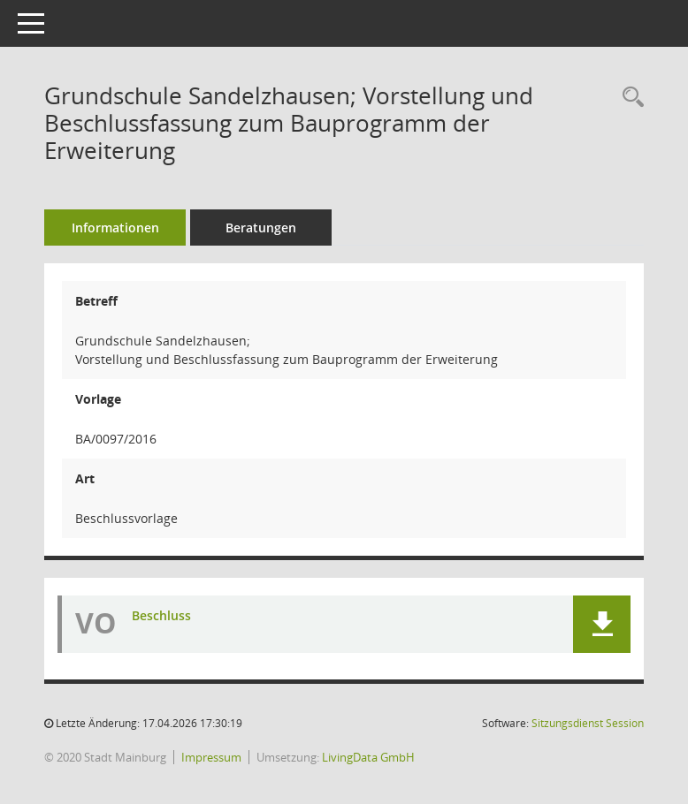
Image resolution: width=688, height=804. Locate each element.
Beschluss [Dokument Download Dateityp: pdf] (161, 615)
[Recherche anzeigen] (629, 97)
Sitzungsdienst (587, 723)
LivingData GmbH (368, 757)
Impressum (211, 757)
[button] (602, 624)
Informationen (115, 227)
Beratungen (261, 227)
